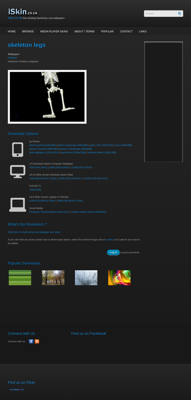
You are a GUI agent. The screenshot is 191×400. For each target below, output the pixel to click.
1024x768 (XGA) (38, 167)
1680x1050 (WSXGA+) (70, 178)
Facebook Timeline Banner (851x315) (49, 211)
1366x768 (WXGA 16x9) (70, 200)
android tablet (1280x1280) (102, 152)
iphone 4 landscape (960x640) (76, 148)
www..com (17, 389)
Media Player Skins (54, 31)
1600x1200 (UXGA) (59, 167)
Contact (126, 31)
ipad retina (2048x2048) (73, 152)
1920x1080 (35, 189)
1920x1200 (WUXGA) (96, 178)
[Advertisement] (76, 302)
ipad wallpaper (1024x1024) (44, 152)
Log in (113, 252)
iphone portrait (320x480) (42, 145)
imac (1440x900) (123, 145)
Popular (107, 31)
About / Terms (84, 31)
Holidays (12, 57)
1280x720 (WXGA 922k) (42, 200)
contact (109, 239)
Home (12, 31)
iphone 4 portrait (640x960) (43, 148)
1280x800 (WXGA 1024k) (42, 178)
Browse (28, 31)
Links (143, 31)
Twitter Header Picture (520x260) (88, 211)
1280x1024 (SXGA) (82, 167)
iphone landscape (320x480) (73, 145)
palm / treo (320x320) (101, 145)
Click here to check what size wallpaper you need (34, 232)
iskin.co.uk (15, 18)
